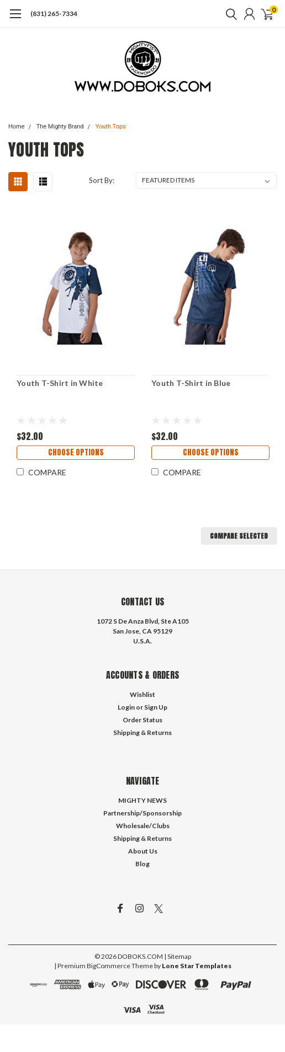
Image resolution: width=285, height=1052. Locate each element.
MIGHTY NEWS (142, 800)
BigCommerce (108, 966)
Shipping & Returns (142, 732)
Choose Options (76, 452)
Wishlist (142, 694)
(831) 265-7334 (53, 13)
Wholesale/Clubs (143, 826)
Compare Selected (239, 536)
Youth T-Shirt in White (60, 383)
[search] (229, 14)
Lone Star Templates (196, 966)
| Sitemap (177, 956)
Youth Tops (111, 126)
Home (16, 126)
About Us (142, 851)
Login (126, 707)
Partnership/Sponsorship (142, 813)
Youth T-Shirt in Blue (190, 383)
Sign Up (155, 707)
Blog (142, 864)
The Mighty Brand (60, 126)
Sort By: (101, 180)
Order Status (142, 720)
